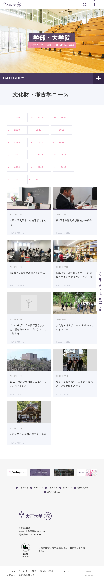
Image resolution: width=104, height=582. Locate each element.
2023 (17, 130)
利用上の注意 (30, 572)
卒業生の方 (65, 489)
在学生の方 (36, 489)
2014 (17, 168)
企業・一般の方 (52, 493)
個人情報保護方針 (49, 572)
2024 (64, 117)
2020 (17, 143)
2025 (40, 117)
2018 (62, 143)
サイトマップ (13, 572)
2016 (40, 155)
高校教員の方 (81, 489)
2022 (38, 130)
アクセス (65, 572)
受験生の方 (22, 489)
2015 (64, 155)
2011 (17, 180)
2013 (40, 168)
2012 (64, 168)
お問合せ (11, 576)
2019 (40, 143)
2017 (17, 155)
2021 (62, 130)
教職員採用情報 (26, 576)
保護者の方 (51, 489)
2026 (17, 117)
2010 (38, 180)
